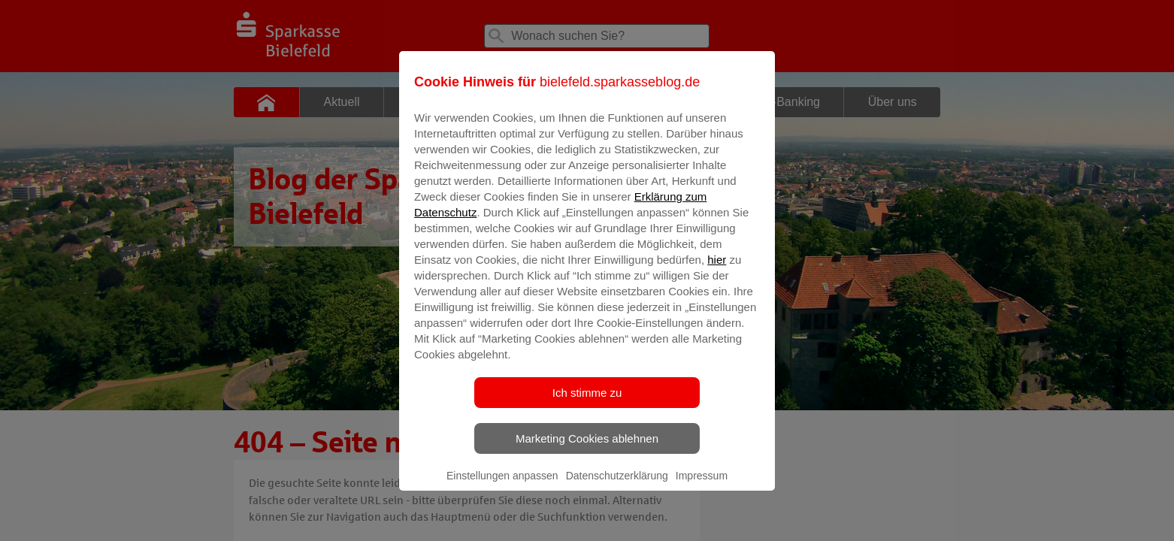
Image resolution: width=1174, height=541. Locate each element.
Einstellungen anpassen (502, 486)
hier (716, 270)
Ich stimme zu (587, 403)
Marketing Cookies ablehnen (587, 449)
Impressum (702, 486)
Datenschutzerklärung (617, 486)
